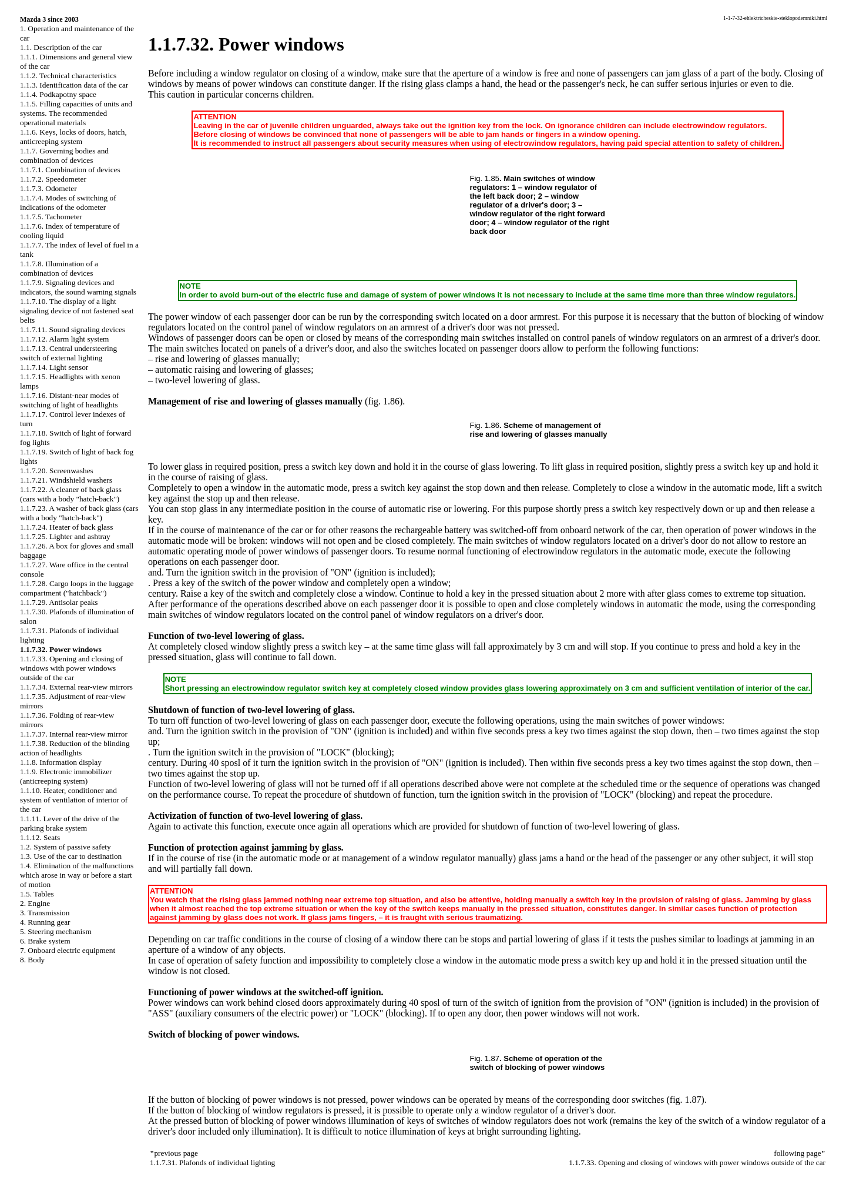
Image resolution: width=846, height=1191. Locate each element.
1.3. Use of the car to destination (71, 856)
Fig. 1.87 (485, 1058)
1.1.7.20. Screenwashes (56, 470)
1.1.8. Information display (61, 762)
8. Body (32, 959)
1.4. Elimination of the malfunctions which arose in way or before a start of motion (76, 875)
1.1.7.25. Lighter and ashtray (65, 536)
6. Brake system (45, 940)
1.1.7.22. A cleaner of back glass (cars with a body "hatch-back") (71, 494)
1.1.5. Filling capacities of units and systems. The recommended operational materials (76, 113)
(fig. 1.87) (685, 1100)
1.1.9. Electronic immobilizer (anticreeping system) (66, 776)
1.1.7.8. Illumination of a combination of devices (59, 268)
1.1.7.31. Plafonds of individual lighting (212, 1162)
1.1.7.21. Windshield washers (66, 480)
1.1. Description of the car (61, 47)
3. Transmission (44, 912)
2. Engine (35, 903)
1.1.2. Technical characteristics (68, 75)
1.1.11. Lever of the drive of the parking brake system (69, 823)
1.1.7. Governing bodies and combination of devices (64, 155)
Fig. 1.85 (485, 178)
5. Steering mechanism (56, 931)
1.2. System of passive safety (65, 846)
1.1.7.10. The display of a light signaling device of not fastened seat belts (77, 310)
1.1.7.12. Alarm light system (64, 338)
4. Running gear (45, 922)
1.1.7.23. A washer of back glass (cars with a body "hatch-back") (79, 513)
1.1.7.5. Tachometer (51, 216)
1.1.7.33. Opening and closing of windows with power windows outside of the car (71, 668)
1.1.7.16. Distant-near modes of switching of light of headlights (69, 400)
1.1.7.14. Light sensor (54, 367)
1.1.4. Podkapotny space (58, 94)
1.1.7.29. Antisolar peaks (59, 602)
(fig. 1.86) (383, 401)
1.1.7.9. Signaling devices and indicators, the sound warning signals (78, 287)
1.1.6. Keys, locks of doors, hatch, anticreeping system (73, 137)
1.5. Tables (37, 893)
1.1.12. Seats (40, 837)
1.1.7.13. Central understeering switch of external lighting (68, 353)
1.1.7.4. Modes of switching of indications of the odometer (68, 202)
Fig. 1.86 (485, 425)
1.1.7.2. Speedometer (53, 179)
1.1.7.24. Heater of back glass (66, 527)
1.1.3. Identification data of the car (74, 85)
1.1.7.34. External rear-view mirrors (76, 687)
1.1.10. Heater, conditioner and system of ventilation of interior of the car (73, 800)
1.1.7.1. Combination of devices (70, 169)
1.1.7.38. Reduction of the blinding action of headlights (75, 748)
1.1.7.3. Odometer (48, 188)
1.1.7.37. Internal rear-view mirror (73, 734)
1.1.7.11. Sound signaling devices (72, 329)
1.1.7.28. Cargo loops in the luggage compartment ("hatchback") (76, 588)
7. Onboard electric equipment (67, 950)
